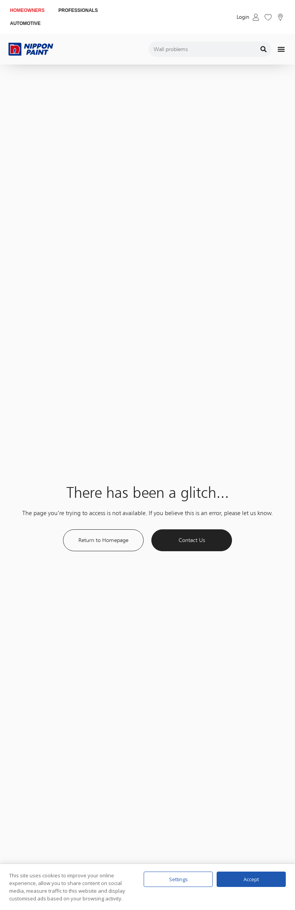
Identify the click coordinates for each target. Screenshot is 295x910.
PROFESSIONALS (78, 10)
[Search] (263, 49)
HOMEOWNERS (27, 10)
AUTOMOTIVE (25, 23)
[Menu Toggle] (281, 49)
